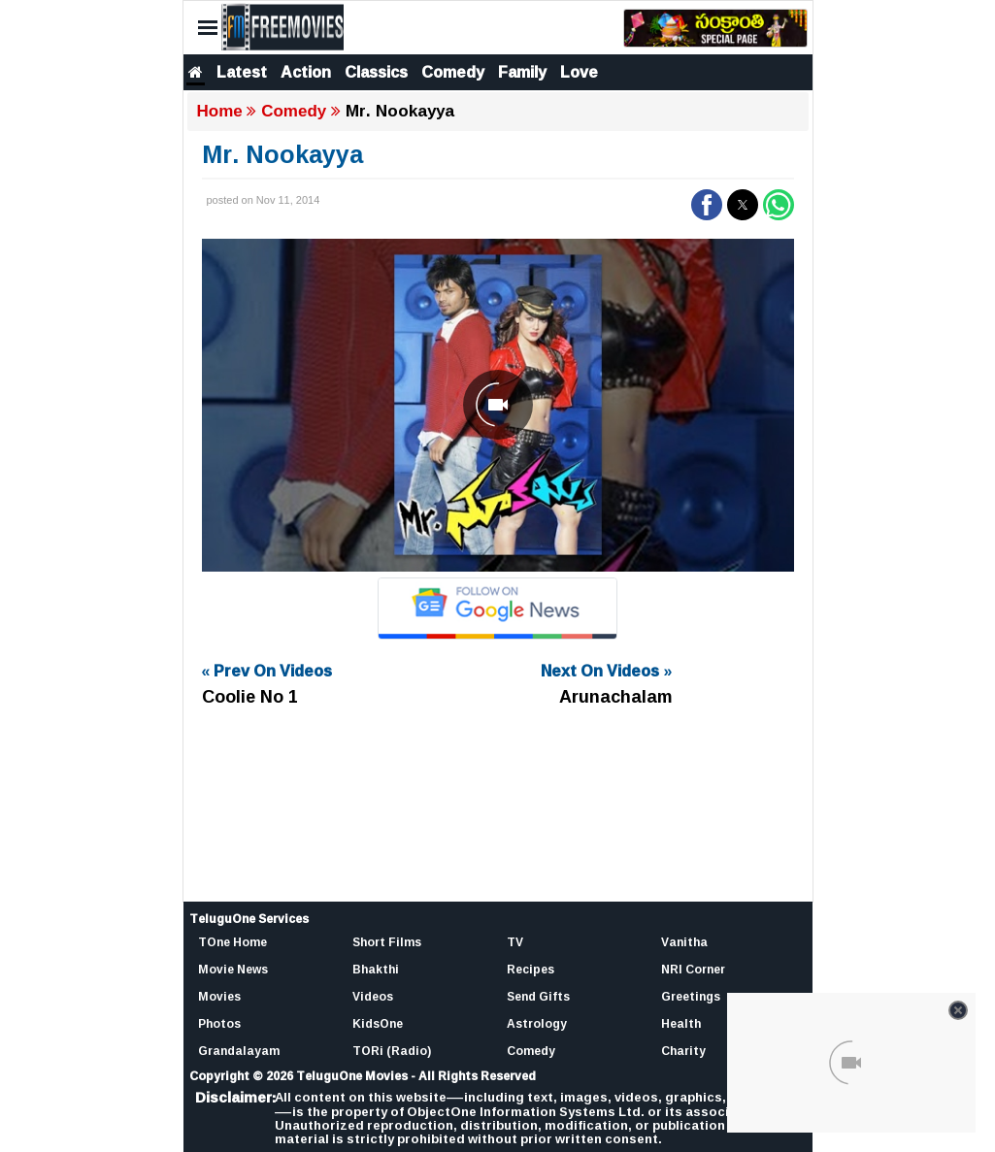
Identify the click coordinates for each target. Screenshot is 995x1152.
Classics (376, 71)
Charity (683, 1050)
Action (306, 71)
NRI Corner (693, 969)
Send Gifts (538, 996)
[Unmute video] (498, 405)
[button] (706, 204)
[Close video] (958, 1010)
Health (681, 1023)
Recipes (530, 969)
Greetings (690, 996)
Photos (219, 1023)
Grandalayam (239, 1050)
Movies (219, 996)
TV (515, 942)
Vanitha (684, 942)
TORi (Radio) (391, 1050)
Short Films (386, 942)
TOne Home (232, 942)
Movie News (233, 969)
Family (522, 71)
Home (220, 111)
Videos (372, 996)
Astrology (537, 1023)
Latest (241, 71)
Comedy (452, 71)
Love (579, 71)
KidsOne (377, 1023)
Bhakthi (375, 969)
